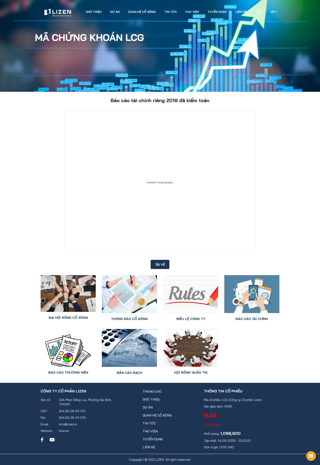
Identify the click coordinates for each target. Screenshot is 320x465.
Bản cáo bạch (129, 373)
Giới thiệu (94, 12)
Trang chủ (152, 391)
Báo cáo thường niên (68, 372)
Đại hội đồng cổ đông (68, 318)
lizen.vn (64, 431)
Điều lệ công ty (190, 319)
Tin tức (170, 12)
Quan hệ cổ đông (142, 12)
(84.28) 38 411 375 (72, 411)
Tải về (160, 264)
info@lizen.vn (68, 424)
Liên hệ (241, 12)
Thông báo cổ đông (129, 319)
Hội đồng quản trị (190, 372)
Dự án (115, 12)
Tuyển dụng (217, 12)
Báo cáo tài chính (252, 319)
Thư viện (192, 12)
